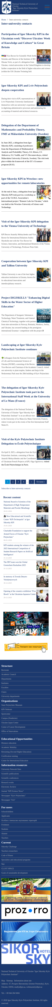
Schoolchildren (7, 812)
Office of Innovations (9, 731)
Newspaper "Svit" (8, 800)
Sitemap (9, 981)
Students (4, 829)
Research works (7, 782)
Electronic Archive (8, 787)
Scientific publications (10, 774)
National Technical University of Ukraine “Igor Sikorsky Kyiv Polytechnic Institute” (25, 7)
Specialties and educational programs (15, 860)
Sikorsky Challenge (9, 847)
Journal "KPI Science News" (12, 791)
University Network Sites (11, 769)
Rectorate (5, 670)
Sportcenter (5, 714)
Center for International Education (14, 761)
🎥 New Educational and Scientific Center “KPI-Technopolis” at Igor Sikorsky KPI (17, 519)
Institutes (4, 683)
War (3, 864)
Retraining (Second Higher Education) (16, 752)
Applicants (5, 816)
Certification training (9, 756)
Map (3, 981)
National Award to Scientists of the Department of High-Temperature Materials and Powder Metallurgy (17, 505)
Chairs (4, 692)
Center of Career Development (13, 727)
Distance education (8, 743)
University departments (10, 696)
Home (3, 20)
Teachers (4, 838)
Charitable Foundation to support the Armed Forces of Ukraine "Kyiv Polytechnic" (18, 534)
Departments (6, 679)
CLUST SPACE (7, 869)
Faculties (4, 687)
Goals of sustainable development (14, 873)
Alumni (4, 834)
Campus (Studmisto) (9, 718)
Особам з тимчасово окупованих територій (19, 820)
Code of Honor (7, 855)
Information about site (22, 981)
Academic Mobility (9, 747)
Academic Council (8, 674)
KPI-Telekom (6, 709)
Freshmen (5, 825)
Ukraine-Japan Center (9, 723)
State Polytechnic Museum (11, 705)
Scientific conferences (10, 778)
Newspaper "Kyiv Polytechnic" (13, 796)
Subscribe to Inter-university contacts (15, 488)
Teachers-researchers (9, 851)
